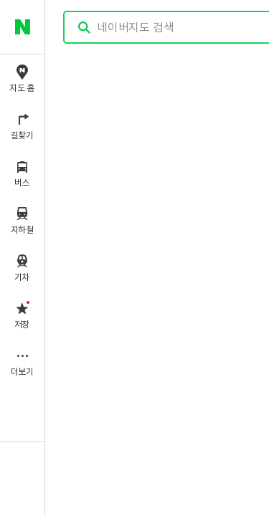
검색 (84, 27)
